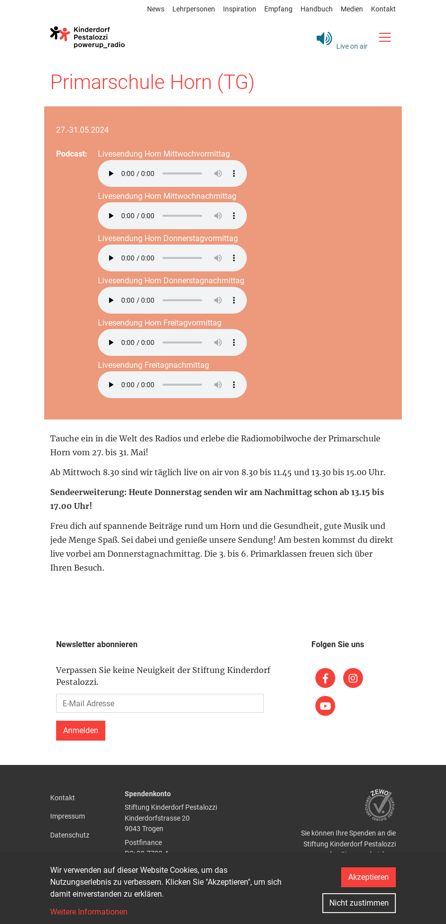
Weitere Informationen (89, 912)
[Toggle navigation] (384, 37)
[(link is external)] (325, 678)
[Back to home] (87, 37)
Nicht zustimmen (359, 903)
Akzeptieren (368, 877)
